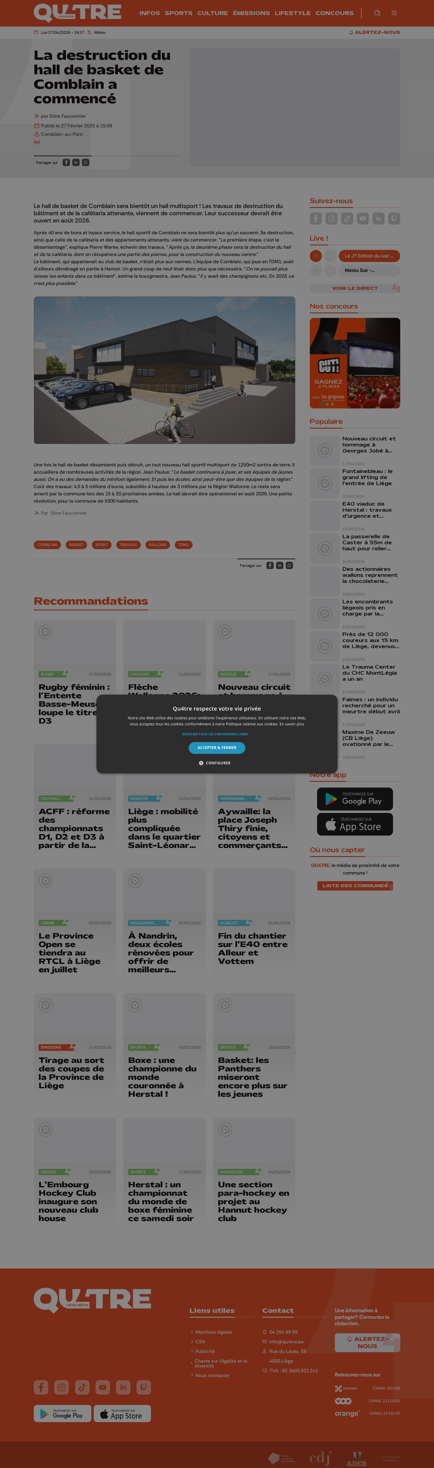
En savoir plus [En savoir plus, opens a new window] (292, 724)
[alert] (217, 734)
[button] (217, 734)
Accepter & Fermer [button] (217, 747)
